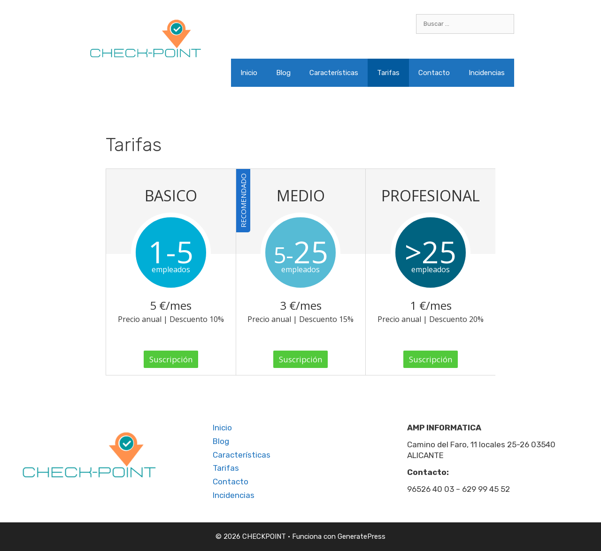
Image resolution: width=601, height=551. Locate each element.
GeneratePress (361, 536)
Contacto (434, 73)
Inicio (248, 73)
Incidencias (487, 73)
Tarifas (388, 73)
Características (333, 73)
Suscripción (171, 359)
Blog (283, 73)
